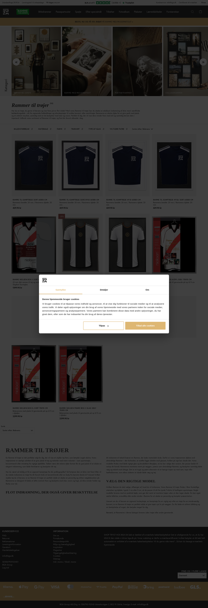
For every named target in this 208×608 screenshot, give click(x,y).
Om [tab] (147, 290)
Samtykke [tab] (61, 290)
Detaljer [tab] (104, 290)
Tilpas (103, 325)
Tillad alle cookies (145, 325)
